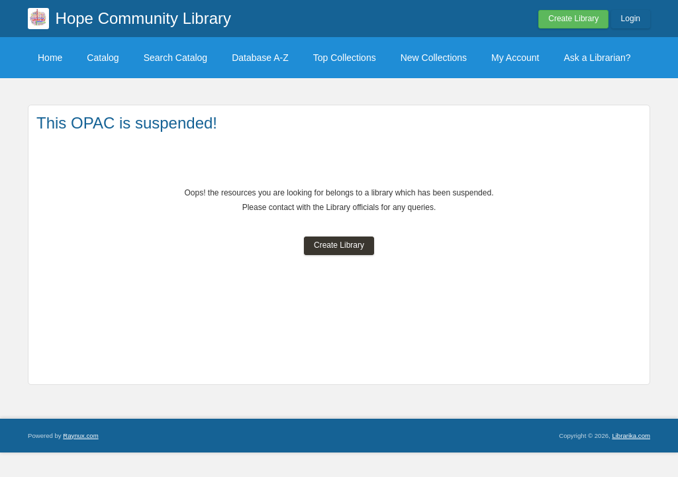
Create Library (573, 18)
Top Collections (344, 57)
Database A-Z (260, 57)
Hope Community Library (143, 18)
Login (630, 18)
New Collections (434, 57)
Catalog (103, 57)
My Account (515, 57)
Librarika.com (631, 435)
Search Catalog (176, 57)
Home (50, 57)
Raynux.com (80, 435)
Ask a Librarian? (596, 57)
